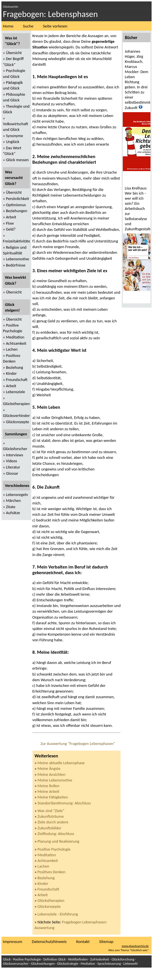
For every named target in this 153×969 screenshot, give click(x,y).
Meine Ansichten (51, 774)
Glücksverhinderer (18, 415)
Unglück (12, 141)
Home (8, 26)
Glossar (12, 473)
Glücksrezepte (49, 906)
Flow (10, 223)
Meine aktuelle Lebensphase (61, 762)
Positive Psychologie (54, 849)
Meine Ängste (49, 768)
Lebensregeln (17, 494)
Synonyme (14, 135)
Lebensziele (15, 391)
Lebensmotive (17, 258)
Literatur (13, 467)
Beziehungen (16, 210)
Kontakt (83, 941)
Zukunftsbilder (49, 827)
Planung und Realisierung (58, 841)
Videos (11, 460)
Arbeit (43, 894)
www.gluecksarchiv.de (135, 946)
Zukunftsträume (51, 816)
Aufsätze (13, 512)
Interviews (14, 454)
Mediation (88, 963)
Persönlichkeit (17, 198)
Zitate (10, 506)
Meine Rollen (48, 785)
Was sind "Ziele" (51, 810)
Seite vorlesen (55, 26)
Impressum (12, 941)
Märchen (13, 500)
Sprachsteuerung (109, 963)
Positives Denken (51, 871)
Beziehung (46, 877)
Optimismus (16, 204)
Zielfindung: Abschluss (56, 833)
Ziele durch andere (53, 822)
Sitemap (106, 941)
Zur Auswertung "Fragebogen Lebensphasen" (77, 743)
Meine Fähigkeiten (53, 797)
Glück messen (17, 159)
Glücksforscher (15, 448)
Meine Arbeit (48, 791)
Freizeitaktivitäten (17, 241)
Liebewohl (130, 963)
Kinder (43, 883)
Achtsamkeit (48, 860)
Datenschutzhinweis (49, 941)
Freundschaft (48, 889)
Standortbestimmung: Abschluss (64, 803)
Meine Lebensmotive (55, 780)
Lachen (43, 866)
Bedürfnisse (15, 265)
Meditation (47, 854)
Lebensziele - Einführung (58, 914)
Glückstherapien (51, 900)
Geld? (11, 229)
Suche (28, 26)
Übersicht (14, 52)
